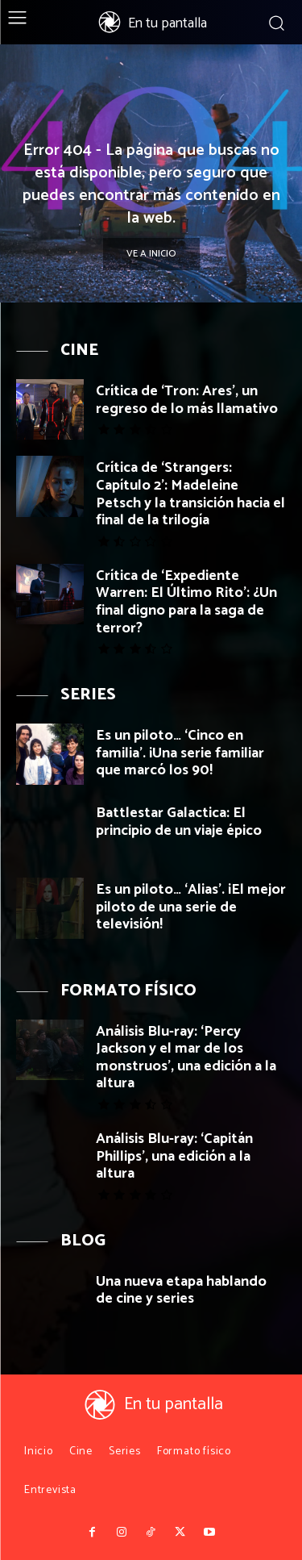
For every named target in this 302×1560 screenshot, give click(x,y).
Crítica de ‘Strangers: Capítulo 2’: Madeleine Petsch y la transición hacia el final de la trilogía (190, 494)
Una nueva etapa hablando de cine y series (181, 1291)
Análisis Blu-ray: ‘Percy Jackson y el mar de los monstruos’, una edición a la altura (186, 1058)
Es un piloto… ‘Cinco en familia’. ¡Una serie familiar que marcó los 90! (180, 753)
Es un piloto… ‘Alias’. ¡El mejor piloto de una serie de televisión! (191, 907)
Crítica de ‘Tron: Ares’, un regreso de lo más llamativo (187, 400)
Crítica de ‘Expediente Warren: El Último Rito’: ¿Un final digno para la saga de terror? (186, 602)
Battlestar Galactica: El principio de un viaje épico (179, 822)
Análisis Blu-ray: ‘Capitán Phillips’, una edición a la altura (174, 1156)
